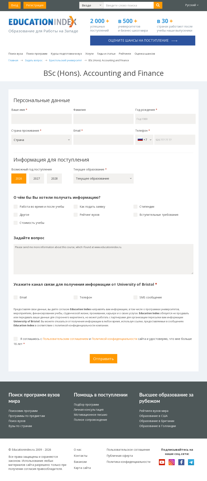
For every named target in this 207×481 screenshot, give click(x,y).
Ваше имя (19, 110)
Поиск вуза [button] (15, 53)
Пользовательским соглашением (65, 339)
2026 (19, 178)
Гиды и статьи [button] (106, 53)
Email (78, 130)
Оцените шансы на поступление (142, 40)
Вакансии (80, 462)
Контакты (80, 456)
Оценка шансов (145, 53)
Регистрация (34, 5)
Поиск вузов (16, 421)
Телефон (142, 130)
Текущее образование (90, 169)
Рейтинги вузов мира (153, 411)
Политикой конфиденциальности (114, 339)
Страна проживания (26, 130)
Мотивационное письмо (90, 415)
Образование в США (153, 416)
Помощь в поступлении (100, 394)
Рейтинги (125, 53)
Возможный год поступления (31, 169)
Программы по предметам (26, 416)
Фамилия (79, 110)
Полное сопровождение (90, 420)
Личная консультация (89, 409)
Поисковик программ (23, 411)
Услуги (89, 53)
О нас (77, 449)
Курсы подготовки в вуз (66, 53)
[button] (91, 5)
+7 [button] (144, 140)
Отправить (103, 358)
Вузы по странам (20, 426)
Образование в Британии (156, 421)
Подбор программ (86, 404)
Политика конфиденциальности (128, 462)
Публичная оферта (120, 456)
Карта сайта (82, 468)
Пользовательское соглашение (128, 449)
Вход (14, 5)
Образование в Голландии (157, 426)
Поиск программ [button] (36, 53)
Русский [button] (192, 5)
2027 (36, 178)
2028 (54, 178)
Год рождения (146, 110)
